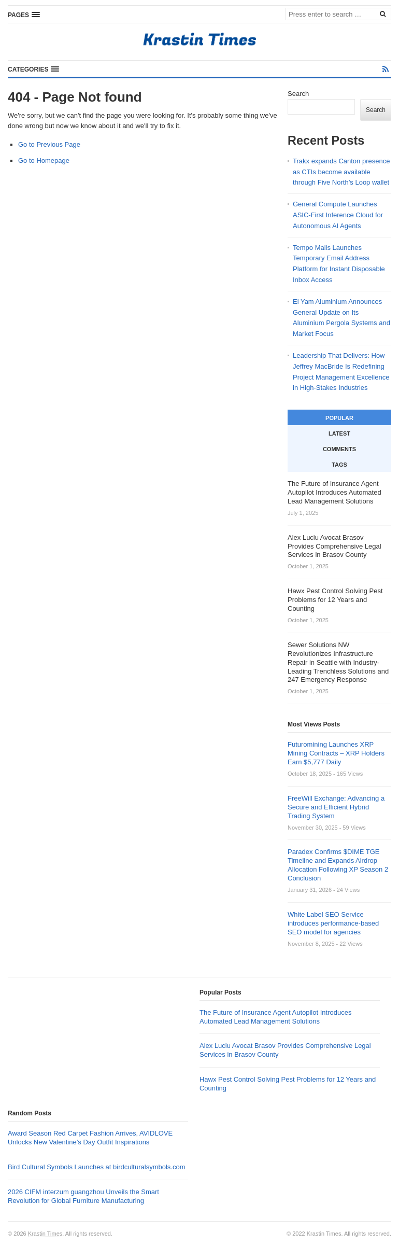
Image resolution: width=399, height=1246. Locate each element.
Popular (339, 418)
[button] (24, 14)
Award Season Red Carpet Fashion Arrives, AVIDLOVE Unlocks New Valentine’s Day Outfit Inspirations (90, 1137)
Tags (339, 464)
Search (298, 93)
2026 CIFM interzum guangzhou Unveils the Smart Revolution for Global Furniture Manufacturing (83, 1196)
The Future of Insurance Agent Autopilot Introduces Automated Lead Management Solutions (275, 1017)
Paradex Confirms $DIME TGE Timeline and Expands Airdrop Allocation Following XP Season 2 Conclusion (338, 865)
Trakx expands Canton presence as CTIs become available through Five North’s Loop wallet (341, 172)
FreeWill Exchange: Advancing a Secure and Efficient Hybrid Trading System (336, 807)
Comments (339, 449)
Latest (339, 433)
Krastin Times (45, 1233)
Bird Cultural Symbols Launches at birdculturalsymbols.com (96, 1167)
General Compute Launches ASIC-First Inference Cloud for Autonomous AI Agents (338, 215)
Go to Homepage (43, 160)
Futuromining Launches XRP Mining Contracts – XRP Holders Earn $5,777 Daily (336, 753)
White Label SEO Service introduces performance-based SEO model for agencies (333, 923)
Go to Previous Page (49, 144)
